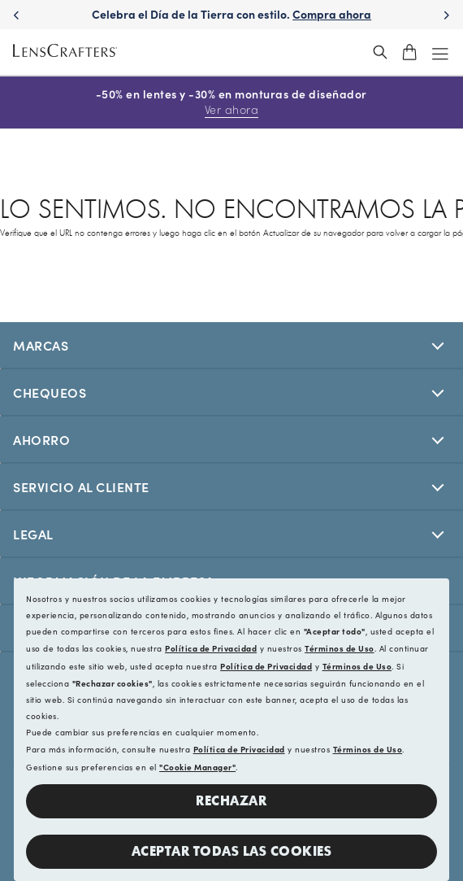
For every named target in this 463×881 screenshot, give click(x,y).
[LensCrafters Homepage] (65, 52)
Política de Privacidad (211, 648)
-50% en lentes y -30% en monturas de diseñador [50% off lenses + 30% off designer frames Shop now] (231, 102)
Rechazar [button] (231, 801)
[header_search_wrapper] (380, 52)
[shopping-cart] (409, 52)
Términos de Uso (339, 648)
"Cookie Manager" (197, 767)
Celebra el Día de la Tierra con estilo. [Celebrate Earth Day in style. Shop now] (231, 14)
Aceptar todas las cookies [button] (232, 851)
